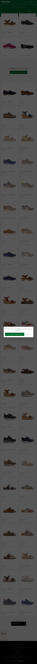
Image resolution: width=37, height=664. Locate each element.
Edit (28, 334)
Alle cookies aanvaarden (14, 334)
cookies (18, 329)
